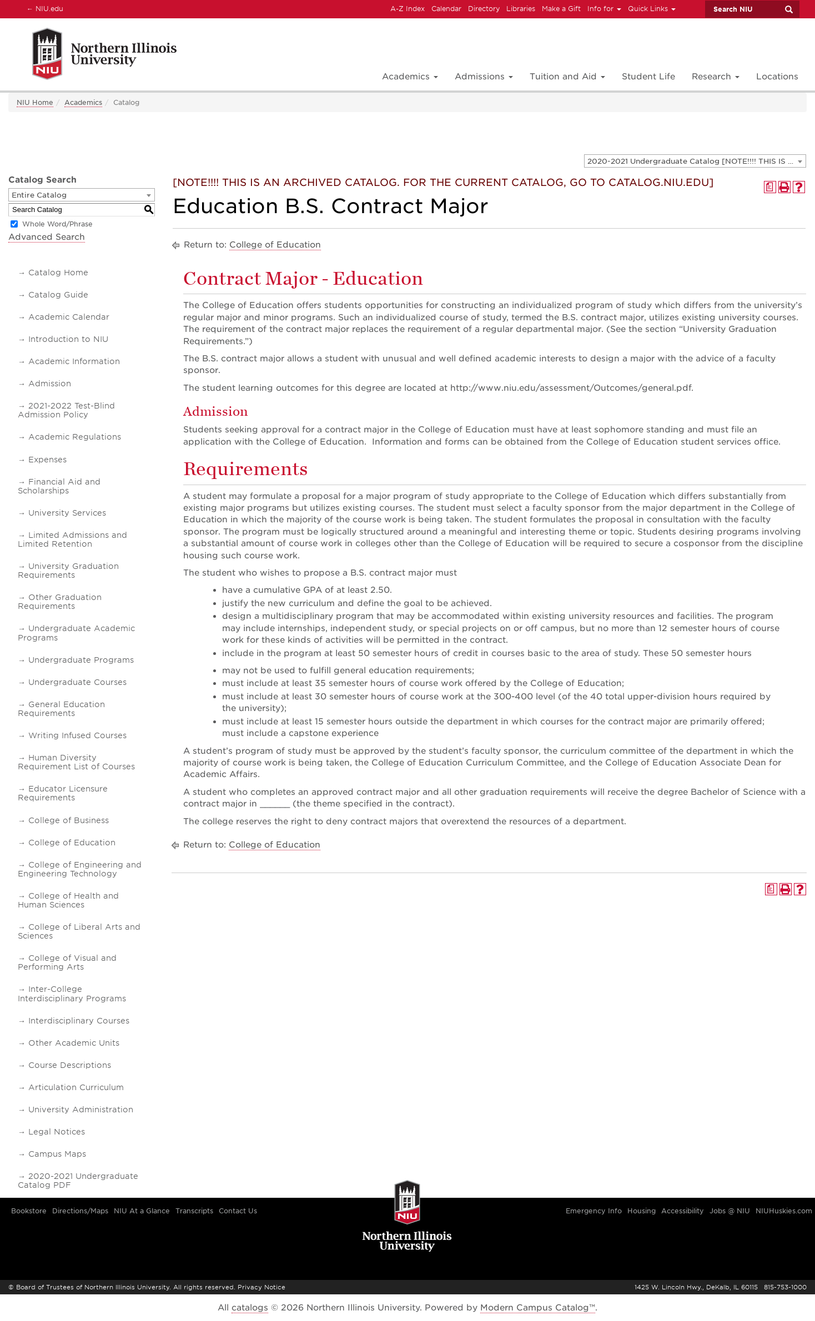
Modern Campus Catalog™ (537, 1308)
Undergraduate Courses (77, 682)
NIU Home (35, 102)
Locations (777, 77)
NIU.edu (43, 8)
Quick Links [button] (652, 8)
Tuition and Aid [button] (567, 77)
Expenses (47, 459)
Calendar (446, 8)
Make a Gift (561, 8)
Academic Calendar (68, 316)
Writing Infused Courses (77, 735)
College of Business (68, 820)
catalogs (250, 1308)
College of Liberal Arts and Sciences (79, 931)
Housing (641, 1211)
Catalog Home (58, 272)
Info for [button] (604, 8)
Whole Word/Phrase (57, 224)
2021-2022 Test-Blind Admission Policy (66, 410)
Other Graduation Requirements (60, 602)
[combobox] (695, 161)
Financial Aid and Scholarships (59, 486)
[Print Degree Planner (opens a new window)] (770, 187)
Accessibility (682, 1211)
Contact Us (238, 1211)
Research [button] (715, 77)
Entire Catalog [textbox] (39, 195)
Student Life (648, 77)
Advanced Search (46, 237)
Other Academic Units (73, 1042)
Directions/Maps (80, 1211)
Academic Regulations (74, 436)
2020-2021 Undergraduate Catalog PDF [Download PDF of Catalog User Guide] (78, 1180)
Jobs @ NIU (730, 1211)
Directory (484, 8)
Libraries (520, 8)
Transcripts (194, 1211)
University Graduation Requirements (68, 570)
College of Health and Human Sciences (68, 900)
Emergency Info (594, 1211)
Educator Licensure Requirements (63, 793)
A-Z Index (407, 8)
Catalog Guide (58, 294)
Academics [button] (410, 77)
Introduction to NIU (68, 339)
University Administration (80, 1109)
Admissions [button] (484, 77)
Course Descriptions (69, 1065)
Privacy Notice (261, 1287)
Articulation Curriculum (76, 1087)
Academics (83, 102)
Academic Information (74, 361)
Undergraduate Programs (81, 660)
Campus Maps (57, 1153)
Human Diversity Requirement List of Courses (76, 762)
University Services (67, 512)
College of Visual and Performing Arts (67, 962)
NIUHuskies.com (784, 1211)
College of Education (71, 842)
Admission (49, 383)
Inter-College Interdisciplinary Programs (72, 993)
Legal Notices (56, 1131)
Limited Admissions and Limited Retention (72, 539)
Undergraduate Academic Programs (76, 633)
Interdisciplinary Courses (78, 1020)
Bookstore (29, 1211)
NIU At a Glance (142, 1211)
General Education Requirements (61, 709)
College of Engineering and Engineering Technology (80, 869)
